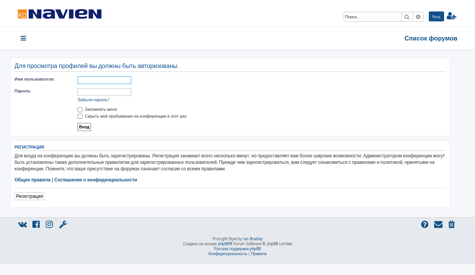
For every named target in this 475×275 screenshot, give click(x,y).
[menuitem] (436, 16)
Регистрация (36, 196)
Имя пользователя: (41, 79)
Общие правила (40, 180)
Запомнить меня (104, 109)
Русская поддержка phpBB (237, 248)
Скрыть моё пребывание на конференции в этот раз (139, 116)
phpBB (223, 243)
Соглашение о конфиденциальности (102, 180)
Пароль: (30, 91)
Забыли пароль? (101, 99)
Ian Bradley (253, 238)
